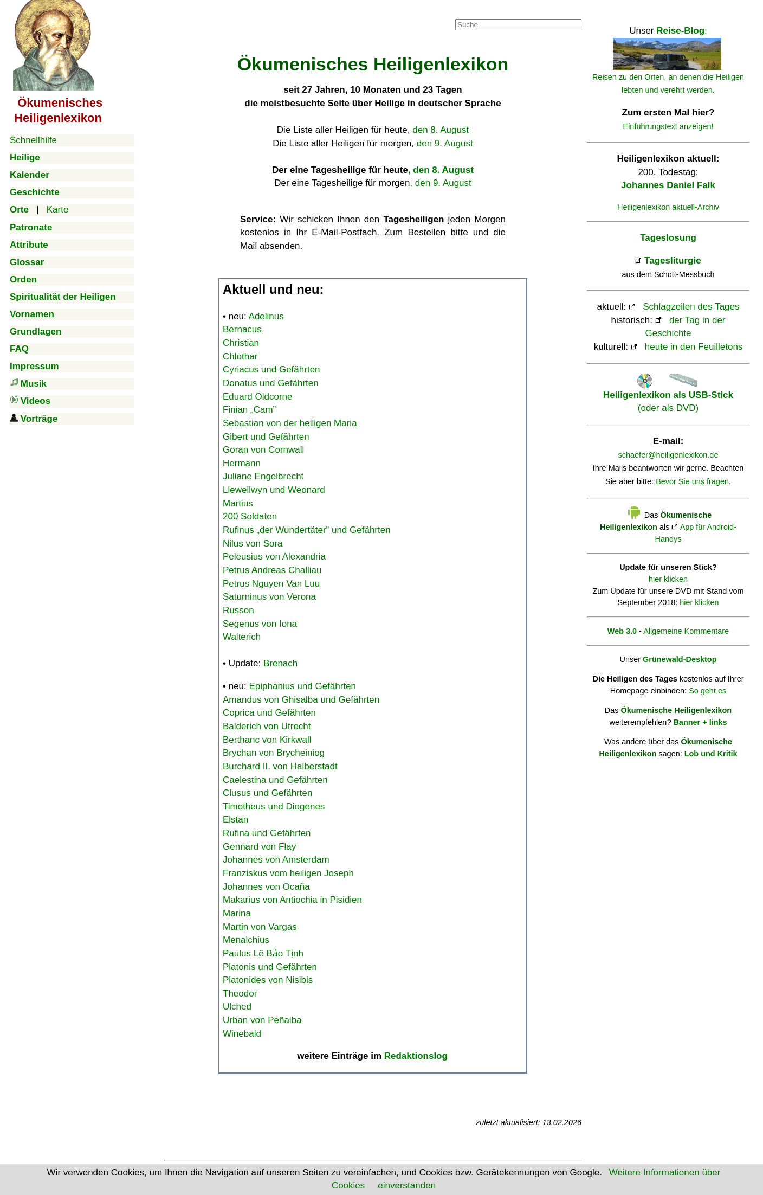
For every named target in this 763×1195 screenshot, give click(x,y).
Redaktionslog (416, 1056)
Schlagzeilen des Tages (691, 306)
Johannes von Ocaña (266, 887)
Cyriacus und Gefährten (271, 369)
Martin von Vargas (260, 927)
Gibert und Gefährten (266, 437)
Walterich (242, 637)
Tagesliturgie (672, 260)
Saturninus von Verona (269, 597)
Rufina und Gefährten (267, 833)
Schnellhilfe (33, 140)
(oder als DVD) (668, 394)
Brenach (280, 663)
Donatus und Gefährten (271, 383)
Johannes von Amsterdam (276, 860)
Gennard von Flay (259, 846)
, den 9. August (440, 183)
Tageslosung (668, 238)
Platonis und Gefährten (270, 967)
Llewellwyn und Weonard (274, 490)
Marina (237, 913)
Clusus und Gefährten (267, 793)
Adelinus (266, 316)
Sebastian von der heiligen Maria (290, 423)
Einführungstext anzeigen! (668, 126)
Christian (241, 343)
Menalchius (246, 940)
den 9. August (445, 143)
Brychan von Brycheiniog (274, 753)
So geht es (707, 690)
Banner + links (700, 722)
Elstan (235, 819)
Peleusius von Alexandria (274, 556)
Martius (238, 503)
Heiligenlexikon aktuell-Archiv (668, 207)
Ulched (237, 1006)
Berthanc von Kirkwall (267, 740)
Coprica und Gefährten (269, 713)
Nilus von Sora (253, 543)
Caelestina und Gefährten (275, 780)
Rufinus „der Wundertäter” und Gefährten (307, 530)
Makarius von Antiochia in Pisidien (292, 900)
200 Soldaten (250, 516)
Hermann (242, 463)
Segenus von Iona (260, 624)
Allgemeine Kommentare (686, 631)
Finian (249, 409)
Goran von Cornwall (263, 450)
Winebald (242, 1034)
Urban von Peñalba (262, 1020)
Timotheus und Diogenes (274, 806)
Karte (58, 209)
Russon (238, 610)
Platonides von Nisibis (268, 980)
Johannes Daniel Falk (668, 185)
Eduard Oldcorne (258, 396)
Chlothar (240, 356)
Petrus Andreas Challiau (272, 570)
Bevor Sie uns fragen (692, 481)
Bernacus (242, 329)
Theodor (240, 993)
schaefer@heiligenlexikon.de (668, 455)
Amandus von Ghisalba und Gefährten (301, 700)
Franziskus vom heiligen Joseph (288, 873)
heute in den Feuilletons (694, 347)
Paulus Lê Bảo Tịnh (263, 953)
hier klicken (668, 579)
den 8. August (440, 130)
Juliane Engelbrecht (263, 476)
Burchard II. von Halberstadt (280, 766)
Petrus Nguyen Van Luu (271, 584)
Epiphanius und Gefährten (303, 686)
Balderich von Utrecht (267, 726)
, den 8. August (441, 170)
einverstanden (407, 1185)
